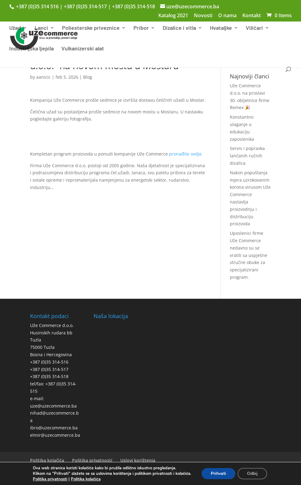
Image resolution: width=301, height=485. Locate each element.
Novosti (203, 16)
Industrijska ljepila (31, 49)
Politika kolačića (47, 460)
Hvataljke (221, 28)
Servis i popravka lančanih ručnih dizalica (247, 155)
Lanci (41, 28)
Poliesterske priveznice (91, 28)
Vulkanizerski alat (82, 49)
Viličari (254, 28)
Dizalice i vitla (179, 28)
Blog (87, 77)
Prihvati (218, 473)
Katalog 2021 (173, 16)
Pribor (141, 28)
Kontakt (251, 16)
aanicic (43, 77)
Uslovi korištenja (137, 460)
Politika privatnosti (92, 460)
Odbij (252, 473)
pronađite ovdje (185, 154)
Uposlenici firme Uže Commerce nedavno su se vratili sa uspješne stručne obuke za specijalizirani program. (248, 255)
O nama (227, 16)
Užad (15, 28)
